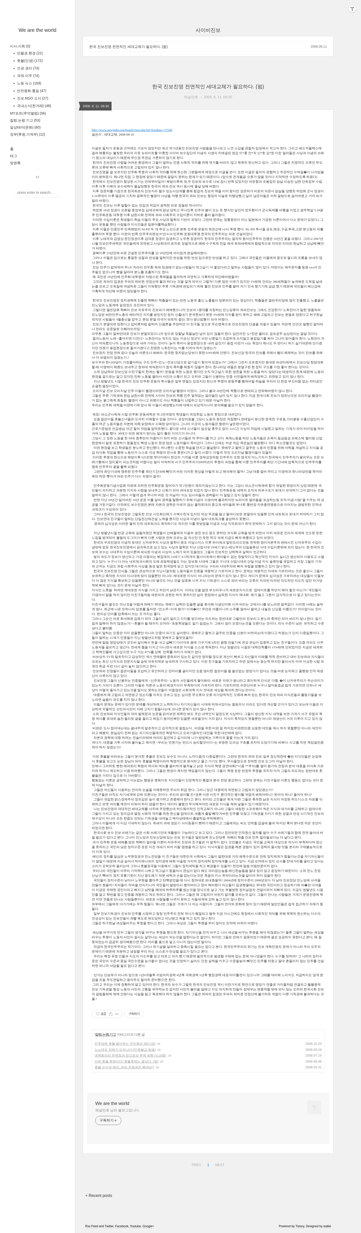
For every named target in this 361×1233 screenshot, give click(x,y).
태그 (13, 156)
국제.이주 (27, 76)
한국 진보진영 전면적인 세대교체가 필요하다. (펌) (128, 47)
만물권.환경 (29, 53)
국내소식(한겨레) (33, 106)
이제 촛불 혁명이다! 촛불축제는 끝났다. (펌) (126, 1061)
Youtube (135, 1226)
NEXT (219, 1164)
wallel (327, 1226)
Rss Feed (91, 1226)
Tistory (300, 1226)
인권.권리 (27, 68)
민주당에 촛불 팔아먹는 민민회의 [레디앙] (125, 1044)
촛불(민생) (29, 61)
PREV (195, 1164)
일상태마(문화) (25, 127)
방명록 (15, 163)
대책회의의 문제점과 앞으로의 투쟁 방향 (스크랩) (130, 1055)
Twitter (109, 1226)
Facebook (121, 1226)
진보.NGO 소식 (32, 98)
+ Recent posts (98, 1195)
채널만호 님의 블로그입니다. (117, 1110)
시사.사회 (20, 46)
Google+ (148, 1226)
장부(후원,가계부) (27, 134)
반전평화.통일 (31, 91)
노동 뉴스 (28, 83)
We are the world (37, 30)
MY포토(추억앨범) (28, 113)
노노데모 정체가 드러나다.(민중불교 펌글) (125, 1050)
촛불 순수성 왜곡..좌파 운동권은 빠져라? (124, 1067)
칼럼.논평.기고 (25, 120)
